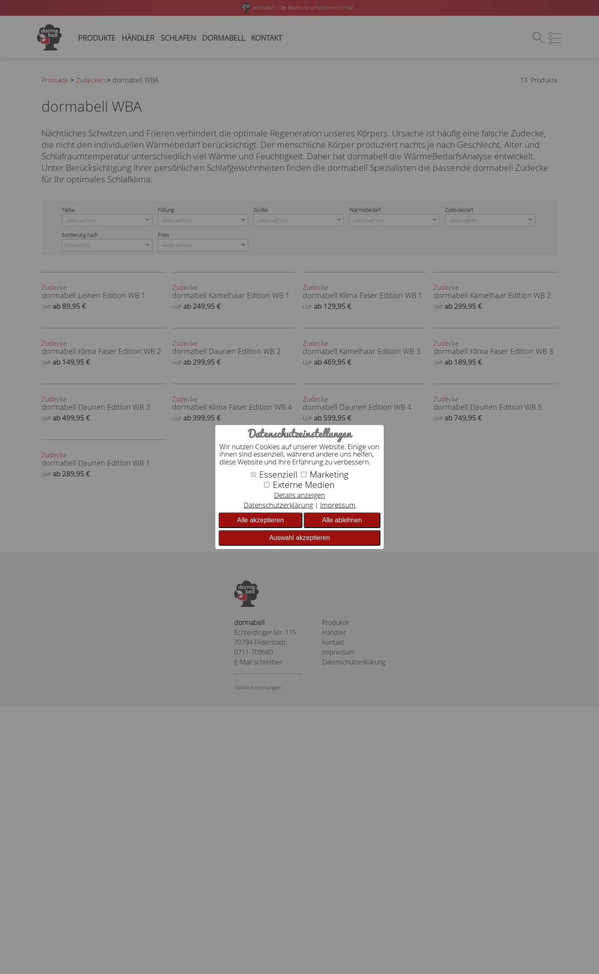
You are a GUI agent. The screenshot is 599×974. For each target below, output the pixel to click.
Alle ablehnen (342, 520)
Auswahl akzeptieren (299, 537)
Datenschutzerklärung (278, 505)
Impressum (337, 505)
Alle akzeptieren (260, 520)
